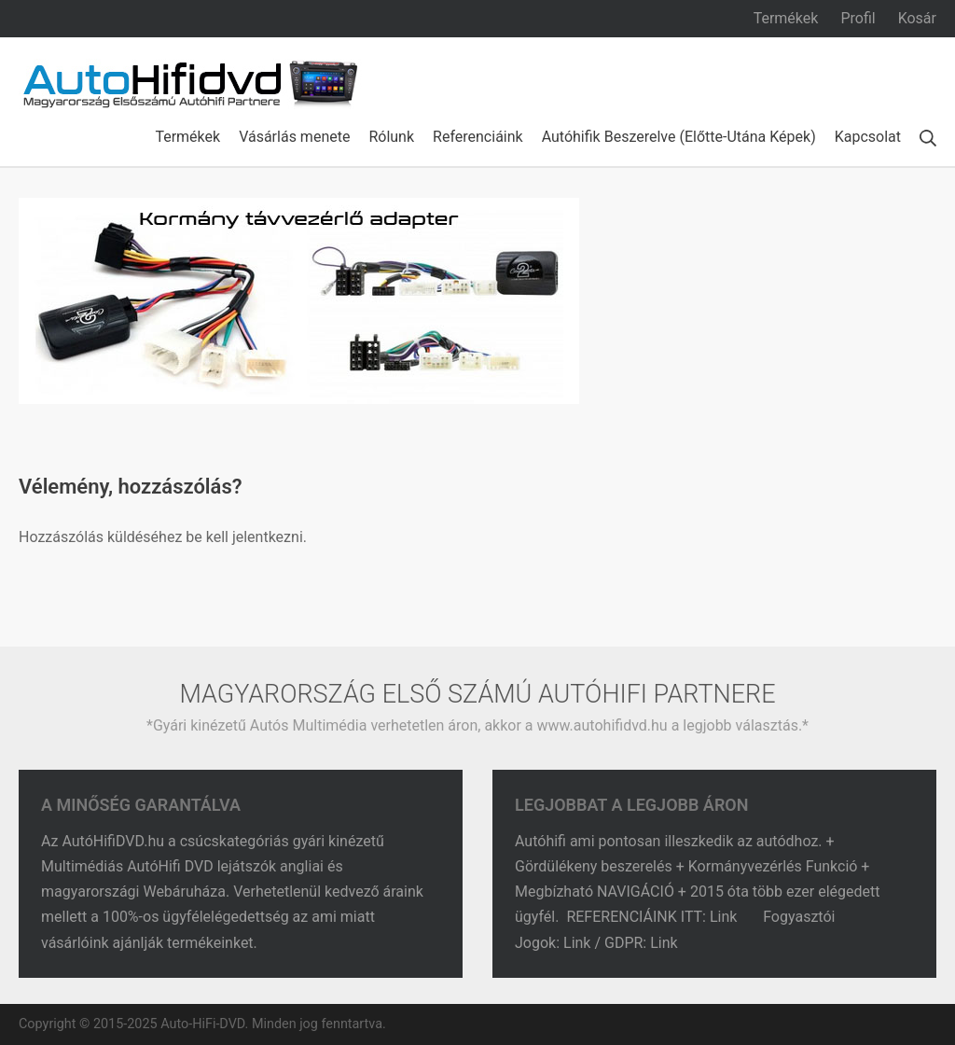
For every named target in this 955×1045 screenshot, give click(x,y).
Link (725, 917)
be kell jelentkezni (244, 537)
